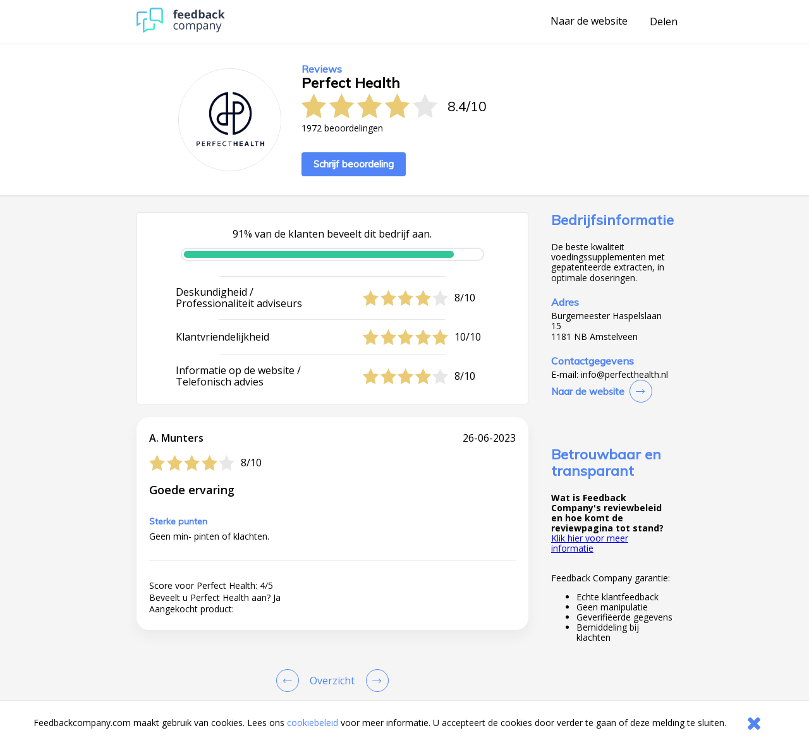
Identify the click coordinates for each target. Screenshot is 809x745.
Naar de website (589, 21)
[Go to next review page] (375, 680)
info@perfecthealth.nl (624, 375)
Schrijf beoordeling (353, 164)
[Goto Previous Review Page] (290, 680)
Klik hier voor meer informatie (589, 543)
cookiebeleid (312, 723)
